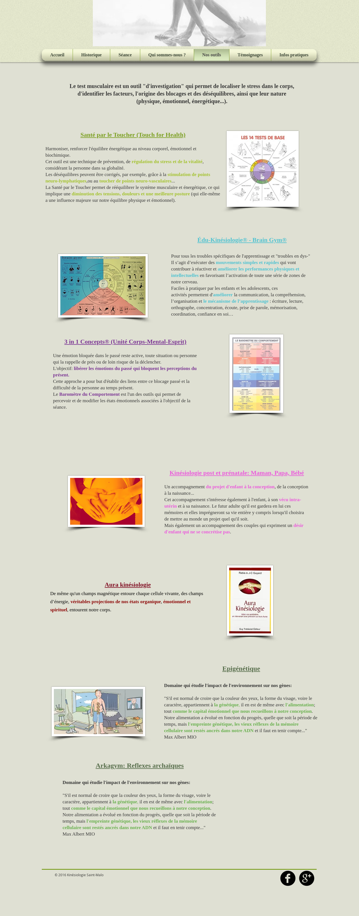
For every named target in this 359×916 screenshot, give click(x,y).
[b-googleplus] (306, 878)
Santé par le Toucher (107, 134)
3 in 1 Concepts (84, 341)
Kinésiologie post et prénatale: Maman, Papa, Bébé (236, 472)
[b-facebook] (288, 878)
